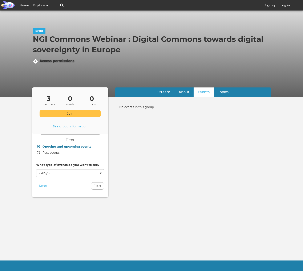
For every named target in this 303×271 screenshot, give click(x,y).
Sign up (270, 5)
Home (24, 5)
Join (70, 113)
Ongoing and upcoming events (67, 146)
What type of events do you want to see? (67, 165)
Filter (97, 186)
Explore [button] (40, 5)
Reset (43, 186)
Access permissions (53, 61)
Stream (163, 92)
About (184, 92)
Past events (51, 153)
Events (206, 92)
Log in (285, 5)
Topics (223, 92)
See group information (70, 126)
